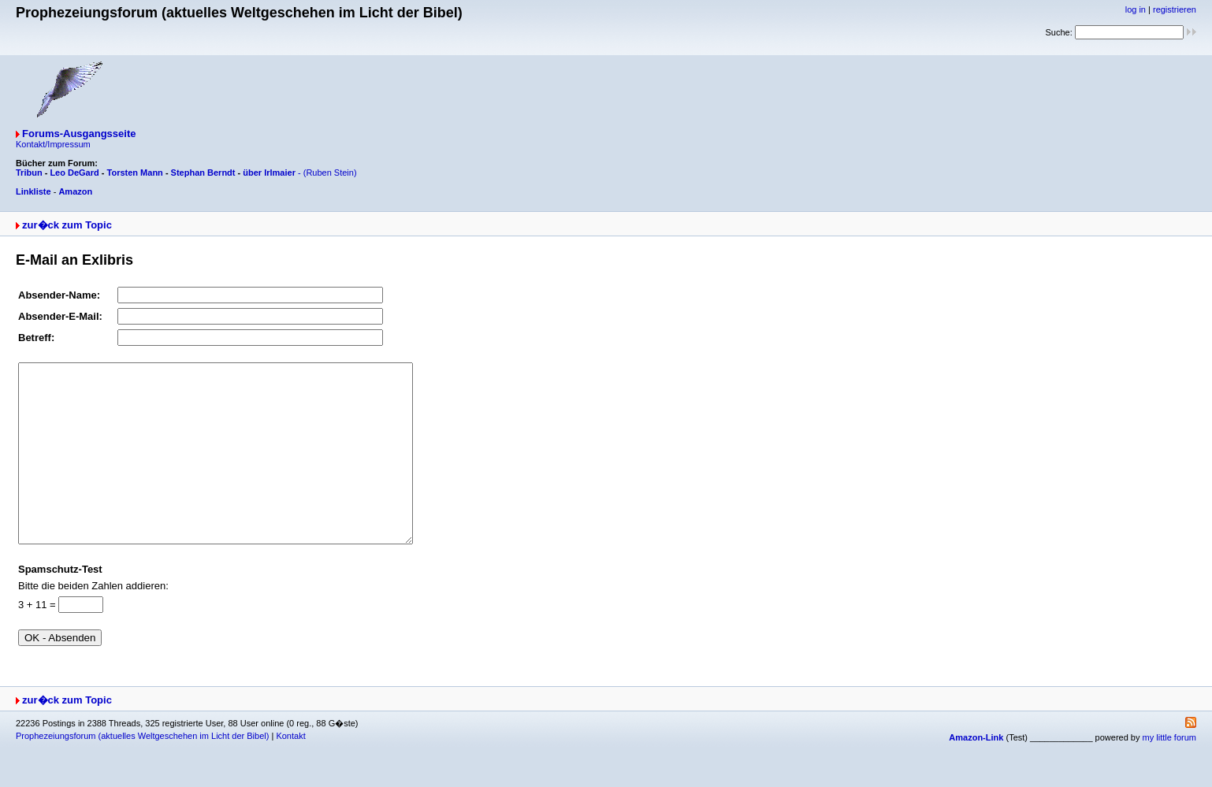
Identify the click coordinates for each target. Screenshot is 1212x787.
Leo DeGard (74, 172)
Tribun (29, 172)
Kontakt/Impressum (53, 144)
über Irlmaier (269, 172)
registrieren (1174, 9)
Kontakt (290, 771)
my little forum (1169, 773)
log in (1135, 9)
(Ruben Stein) (330, 172)
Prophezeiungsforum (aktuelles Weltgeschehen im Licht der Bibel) (142, 771)
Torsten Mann (135, 172)
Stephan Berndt (203, 172)
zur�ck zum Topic (67, 225)
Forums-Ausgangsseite (79, 133)
